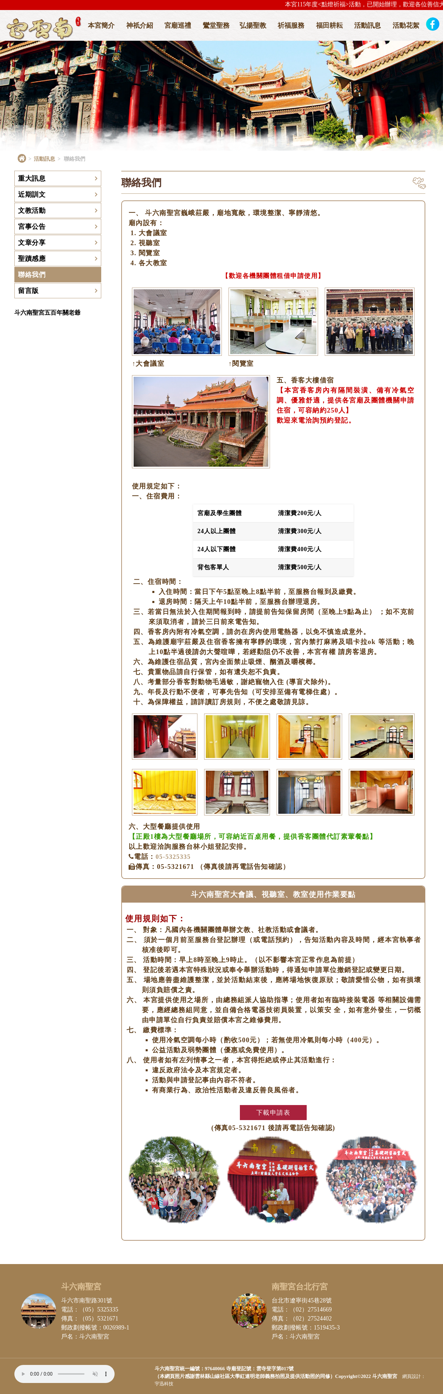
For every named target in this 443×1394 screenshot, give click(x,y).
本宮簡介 (101, 25)
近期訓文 (31, 194)
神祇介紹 (139, 25)
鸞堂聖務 (216, 25)
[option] (221, 92)
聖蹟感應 (31, 258)
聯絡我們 (31, 274)
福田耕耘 (329, 25)
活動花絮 (406, 25)
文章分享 (31, 242)
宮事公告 (31, 226)
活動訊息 (367, 25)
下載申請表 (273, 1112)
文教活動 (31, 210)
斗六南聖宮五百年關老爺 (47, 312)
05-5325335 (174, 856)
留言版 (28, 290)
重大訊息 (31, 178)
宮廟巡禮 (177, 25)
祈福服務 (291, 25)
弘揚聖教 (253, 25)
